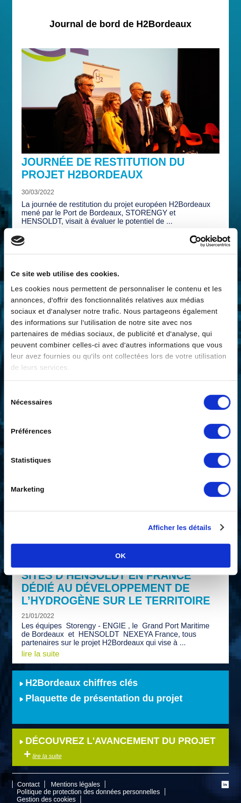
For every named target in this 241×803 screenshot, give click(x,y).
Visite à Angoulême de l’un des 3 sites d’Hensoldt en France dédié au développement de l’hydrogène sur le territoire (120, 582)
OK (120, 556)
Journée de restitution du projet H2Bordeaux (103, 168)
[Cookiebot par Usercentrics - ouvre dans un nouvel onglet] (189, 241)
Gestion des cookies (46, 799)
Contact (28, 784)
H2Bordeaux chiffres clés (78, 683)
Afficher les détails (179, 527)
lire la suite (40, 653)
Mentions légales (75, 784)
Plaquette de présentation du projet (101, 698)
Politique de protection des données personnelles (88, 792)
